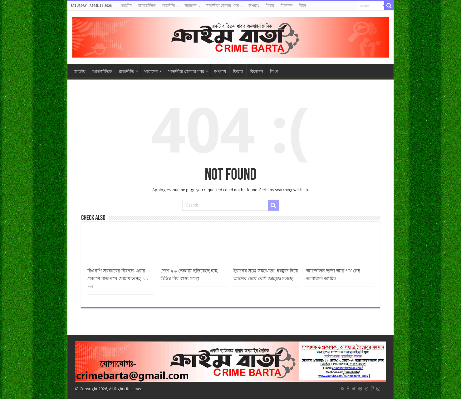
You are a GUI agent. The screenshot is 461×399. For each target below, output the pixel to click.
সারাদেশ (190, 5)
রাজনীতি (168, 5)
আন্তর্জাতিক (146, 5)
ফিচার (270, 5)
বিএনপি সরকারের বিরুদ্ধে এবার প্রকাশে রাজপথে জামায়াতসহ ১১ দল (117, 278)
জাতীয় (126, 5)
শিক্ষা (302, 5)
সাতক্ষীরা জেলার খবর (222, 5)
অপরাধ (253, 5)
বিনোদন (286, 5)
